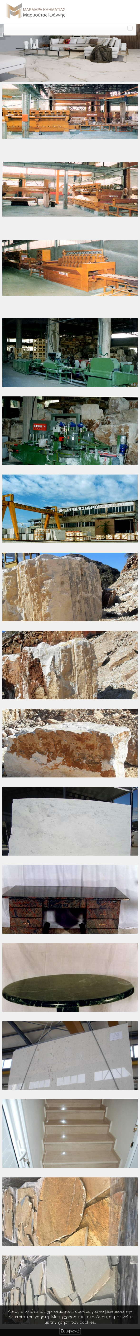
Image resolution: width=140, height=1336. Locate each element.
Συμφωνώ (70, 1331)
